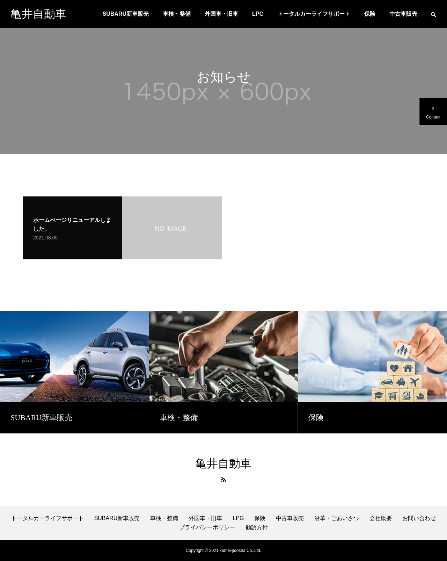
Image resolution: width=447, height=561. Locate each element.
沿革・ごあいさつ (336, 518)
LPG (258, 14)
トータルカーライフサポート (314, 14)
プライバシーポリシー (207, 527)
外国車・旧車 (221, 14)
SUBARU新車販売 (126, 14)
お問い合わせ (419, 518)
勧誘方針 (257, 527)
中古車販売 (403, 14)
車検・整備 (177, 14)
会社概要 (380, 518)
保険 (369, 14)
